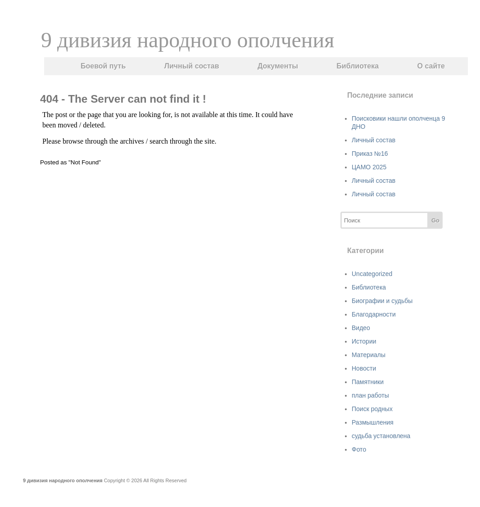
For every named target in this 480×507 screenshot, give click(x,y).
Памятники (368, 381)
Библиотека (357, 66)
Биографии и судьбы (382, 300)
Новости (364, 368)
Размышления (373, 422)
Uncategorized (372, 273)
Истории (364, 341)
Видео (361, 327)
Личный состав (191, 66)
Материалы (368, 354)
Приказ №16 (370, 153)
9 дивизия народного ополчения (187, 40)
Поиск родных (372, 408)
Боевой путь (103, 66)
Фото (359, 449)
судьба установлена (381, 435)
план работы (370, 395)
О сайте (431, 66)
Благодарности (374, 314)
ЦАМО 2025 (369, 167)
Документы (278, 66)
